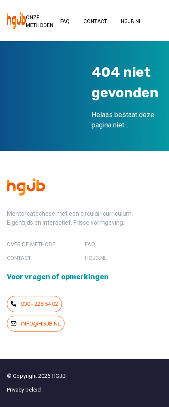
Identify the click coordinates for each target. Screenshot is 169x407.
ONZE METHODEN (39, 21)
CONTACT (95, 21)
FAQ (65, 21)
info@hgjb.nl (36, 323)
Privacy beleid (24, 389)
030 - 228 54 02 (34, 304)
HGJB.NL (131, 21)
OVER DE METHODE (31, 244)
